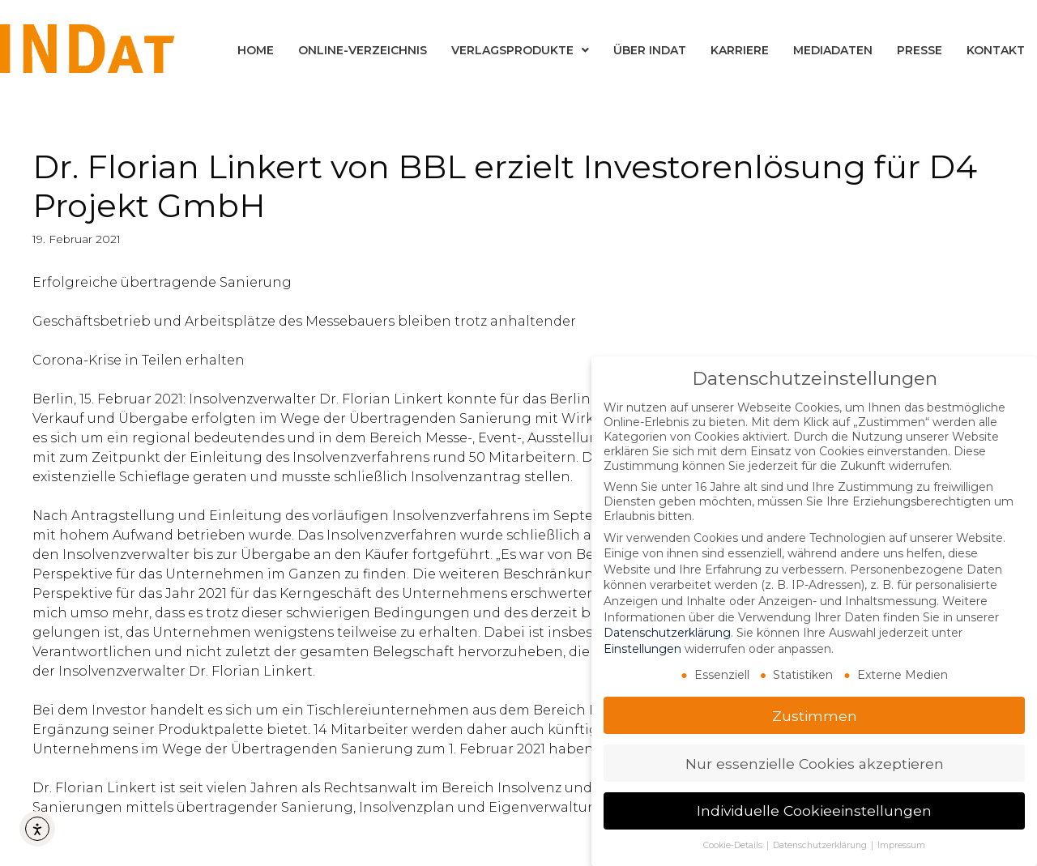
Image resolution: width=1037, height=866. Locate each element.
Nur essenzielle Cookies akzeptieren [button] (814, 762)
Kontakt (996, 50)
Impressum (901, 844)
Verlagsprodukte (520, 50)
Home (255, 50)
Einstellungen (642, 648)
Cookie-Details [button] (734, 844)
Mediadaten (833, 50)
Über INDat (649, 50)
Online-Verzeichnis (362, 50)
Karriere (740, 50)
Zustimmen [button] (814, 714)
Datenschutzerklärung (667, 632)
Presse (919, 50)
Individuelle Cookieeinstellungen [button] (814, 810)
